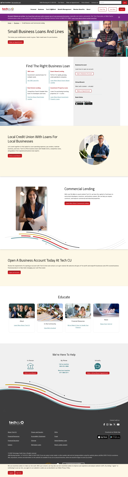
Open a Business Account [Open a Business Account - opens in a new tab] (84, 74)
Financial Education (13, 440)
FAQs (56, 432)
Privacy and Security (37, 432)
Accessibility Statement (38, 436)
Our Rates (61, 2)
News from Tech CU (106, 324)
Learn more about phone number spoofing (84, 18)
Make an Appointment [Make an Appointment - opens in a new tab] (72, 2)
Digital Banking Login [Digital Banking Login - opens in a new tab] (60, 440)
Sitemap (33, 440)
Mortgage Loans (36, 445)
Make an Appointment (83, 91)
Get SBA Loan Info (33, 80)
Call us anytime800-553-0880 (64, 365)
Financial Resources (13, 436)
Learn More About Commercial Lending (77, 203)
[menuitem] (8, 9)
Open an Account (14, 272)
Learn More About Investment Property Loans (59, 98)
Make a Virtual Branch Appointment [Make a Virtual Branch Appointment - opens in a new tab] (97, 373)
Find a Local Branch (15, 156)
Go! (125, 2)
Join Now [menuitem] (112, 9)
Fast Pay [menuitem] (102, 9)
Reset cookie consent (60, 445)
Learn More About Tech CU (22, 325)
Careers (10, 445)
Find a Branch (85, 2)
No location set (16, 2)
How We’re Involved (50, 328)
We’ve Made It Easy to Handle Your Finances (78, 326)
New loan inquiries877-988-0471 (64, 371)
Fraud (56, 436)
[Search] (110, 2)
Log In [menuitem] (122, 9)
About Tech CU (12, 432)
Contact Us (94, 2)
